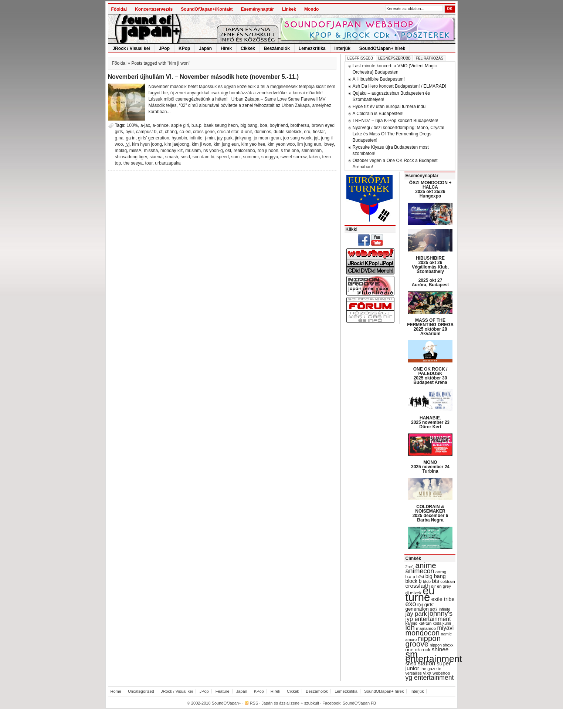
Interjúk (342, 48)
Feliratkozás (429, 58)
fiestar (319, 131)
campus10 (146, 131)
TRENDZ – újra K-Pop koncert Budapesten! (395, 120)
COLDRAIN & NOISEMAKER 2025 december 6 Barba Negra (430, 513)
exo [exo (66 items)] (411, 604)
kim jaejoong (177, 144)
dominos (262, 131)
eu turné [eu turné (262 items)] (420, 593)
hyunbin (179, 138)
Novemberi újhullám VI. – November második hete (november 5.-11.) (203, 77)
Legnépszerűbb (394, 58)
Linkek (289, 9)
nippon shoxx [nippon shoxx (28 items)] (441, 645)
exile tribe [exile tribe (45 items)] (443, 599)
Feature (223, 691)
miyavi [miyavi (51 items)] (445, 628)
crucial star (227, 131)
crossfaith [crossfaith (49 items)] (418, 586)
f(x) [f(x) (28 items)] (420, 604)
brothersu (300, 125)
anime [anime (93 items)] (426, 565)
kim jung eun (226, 144)
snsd (185, 156)
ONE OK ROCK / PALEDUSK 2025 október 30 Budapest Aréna (430, 376)
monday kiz (171, 150)
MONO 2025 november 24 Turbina (430, 467)
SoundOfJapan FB (359, 703)
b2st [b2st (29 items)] (420, 576)
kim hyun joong (147, 144)
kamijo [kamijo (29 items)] (411, 623)
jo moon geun (267, 138)
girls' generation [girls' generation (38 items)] (420, 607)
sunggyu (269, 156)
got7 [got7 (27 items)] (434, 609)
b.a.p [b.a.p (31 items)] (410, 576)
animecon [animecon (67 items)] (420, 571)
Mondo (311, 9)
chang (171, 131)
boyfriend (279, 125)
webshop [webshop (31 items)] (441, 673)
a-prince (161, 125)
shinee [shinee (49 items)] (440, 649)
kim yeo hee (253, 144)
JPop (164, 48)
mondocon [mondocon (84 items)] (423, 633)
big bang (248, 125)
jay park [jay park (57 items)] (416, 613)
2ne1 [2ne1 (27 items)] (410, 566)
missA (135, 150)
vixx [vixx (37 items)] (427, 673)
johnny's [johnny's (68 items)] (440, 613)
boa (263, 125)
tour (149, 163)
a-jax (145, 125)
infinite (196, 138)
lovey (329, 144)
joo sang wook (297, 138)
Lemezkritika (312, 48)
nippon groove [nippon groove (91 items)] (423, 641)
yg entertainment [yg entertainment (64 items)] (430, 677)
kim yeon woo (281, 144)
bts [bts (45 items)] (435, 581)
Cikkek (248, 48)
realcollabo (244, 150)
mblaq (121, 150)
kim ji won (201, 144)
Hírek (226, 48)
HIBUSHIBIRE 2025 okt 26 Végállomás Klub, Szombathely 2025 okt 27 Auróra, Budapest (430, 271)
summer (251, 156)
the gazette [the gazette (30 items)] (430, 668)
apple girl (180, 125)
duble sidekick (287, 131)
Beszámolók (277, 48)
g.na (119, 138)
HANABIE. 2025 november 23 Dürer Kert (430, 422)
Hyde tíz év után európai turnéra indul (390, 106)
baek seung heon (221, 125)
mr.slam (193, 150)
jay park (225, 138)
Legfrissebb (360, 58)
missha (151, 150)
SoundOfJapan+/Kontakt (207, 9)
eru (307, 131)
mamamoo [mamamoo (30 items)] (426, 628)
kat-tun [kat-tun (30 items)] (424, 623)
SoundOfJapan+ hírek (382, 48)
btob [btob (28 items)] (427, 581)
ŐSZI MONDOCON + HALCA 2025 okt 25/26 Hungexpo (430, 189)
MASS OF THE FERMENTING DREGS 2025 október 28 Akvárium (430, 327)
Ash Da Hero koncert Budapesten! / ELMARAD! (399, 86)
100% (132, 125)
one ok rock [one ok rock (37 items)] (418, 649)
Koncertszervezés (154, 9)
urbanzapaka (167, 163)
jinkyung (243, 138)
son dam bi (203, 156)
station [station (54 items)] (426, 663)
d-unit (246, 131)
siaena (156, 156)
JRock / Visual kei (131, 48)
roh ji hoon (268, 150)
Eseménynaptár (257, 9)
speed (223, 156)
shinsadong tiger (131, 156)
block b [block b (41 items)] (414, 581)
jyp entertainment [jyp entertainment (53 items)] (428, 618)
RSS (254, 703)
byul (129, 131)
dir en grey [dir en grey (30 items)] (441, 586)
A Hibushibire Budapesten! (379, 79)
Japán (205, 48)
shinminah (311, 150)
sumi (235, 156)
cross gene (204, 131)
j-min (209, 138)
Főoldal (119, 9)
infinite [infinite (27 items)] (444, 609)
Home (116, 691)
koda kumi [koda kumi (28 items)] (442, 623)
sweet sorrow (293, 156)
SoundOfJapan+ (226, 703)
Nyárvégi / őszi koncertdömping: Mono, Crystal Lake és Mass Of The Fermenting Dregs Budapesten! (398, 134)
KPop (184, 48)
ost (228, 150)
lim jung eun (309, 144)
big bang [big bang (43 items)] (435, 576)
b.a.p (196, 125)
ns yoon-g (213, 150)
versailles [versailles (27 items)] (414, 673)
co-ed (184, 131)
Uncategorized (141, 691)
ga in (131, 138)
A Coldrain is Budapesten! (378, 113)
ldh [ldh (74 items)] (410, 627)
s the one (290, 150)
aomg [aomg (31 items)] (441, 571)
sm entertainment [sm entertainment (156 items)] (434, 656)
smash (171, 156)
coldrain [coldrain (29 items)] (447, 581)
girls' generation (153, 138)
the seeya (133, 163)
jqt (316, 138)
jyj (127, 144)
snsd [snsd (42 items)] (411, 663)
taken (314, 156)
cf (160, 131)
